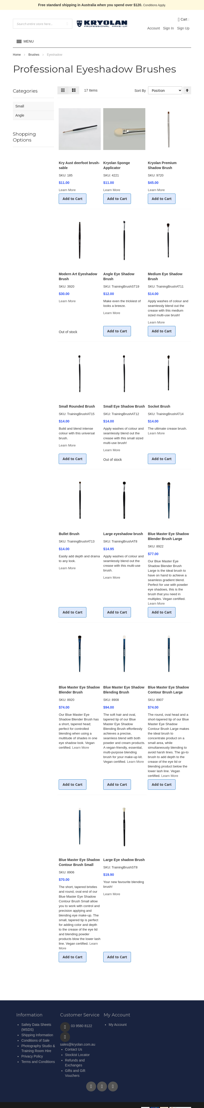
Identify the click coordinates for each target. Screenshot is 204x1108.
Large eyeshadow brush (123, 534)
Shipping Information (37, 1035)
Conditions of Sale (35, 1040)
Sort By (139, 91)
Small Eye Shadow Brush (124, 406)
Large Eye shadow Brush (124, 860)
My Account (118, 1025)
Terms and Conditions (38, 1062)
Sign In (168, 28)
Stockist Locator (77, 1055)
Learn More (67, 190)
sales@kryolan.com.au (77, 1044)
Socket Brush (159, 406)
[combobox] (42, 24)
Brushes (34, 54)
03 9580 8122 (81, 1026)
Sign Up (183, 28)
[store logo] (102, 23)
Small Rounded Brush (77, 406)
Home (17, 54)
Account (153, 28)
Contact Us (73, 1049)
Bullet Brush (69, 534)
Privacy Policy (32, 1056)
